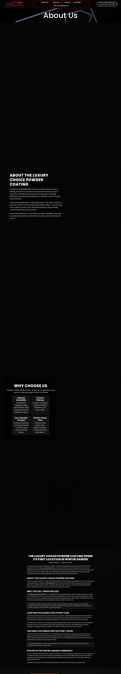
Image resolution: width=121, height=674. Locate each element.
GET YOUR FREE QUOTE (61, 6)
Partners (77, 2)
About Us (57, 2)
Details (63, 494)
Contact (67, 2)
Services (46, 2)
